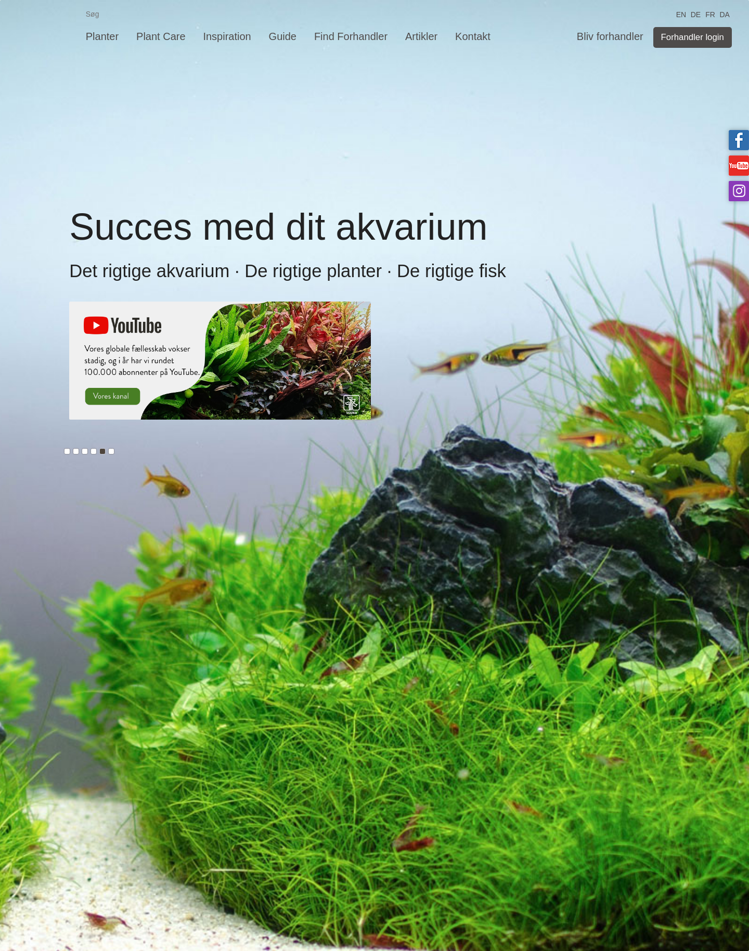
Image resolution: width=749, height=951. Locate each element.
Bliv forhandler (610, 36)
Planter (102, 36)
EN (681, 13)
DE (696, 13)
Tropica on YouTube (739, 165)
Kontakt (472, 36)
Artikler (421, 36)
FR (710, 13)
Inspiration (227, 36)
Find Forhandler (351, 36)
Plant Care (161, 36)
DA (724, 13)
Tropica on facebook (739, 140)
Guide (282, 36)
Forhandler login (692, 37)
